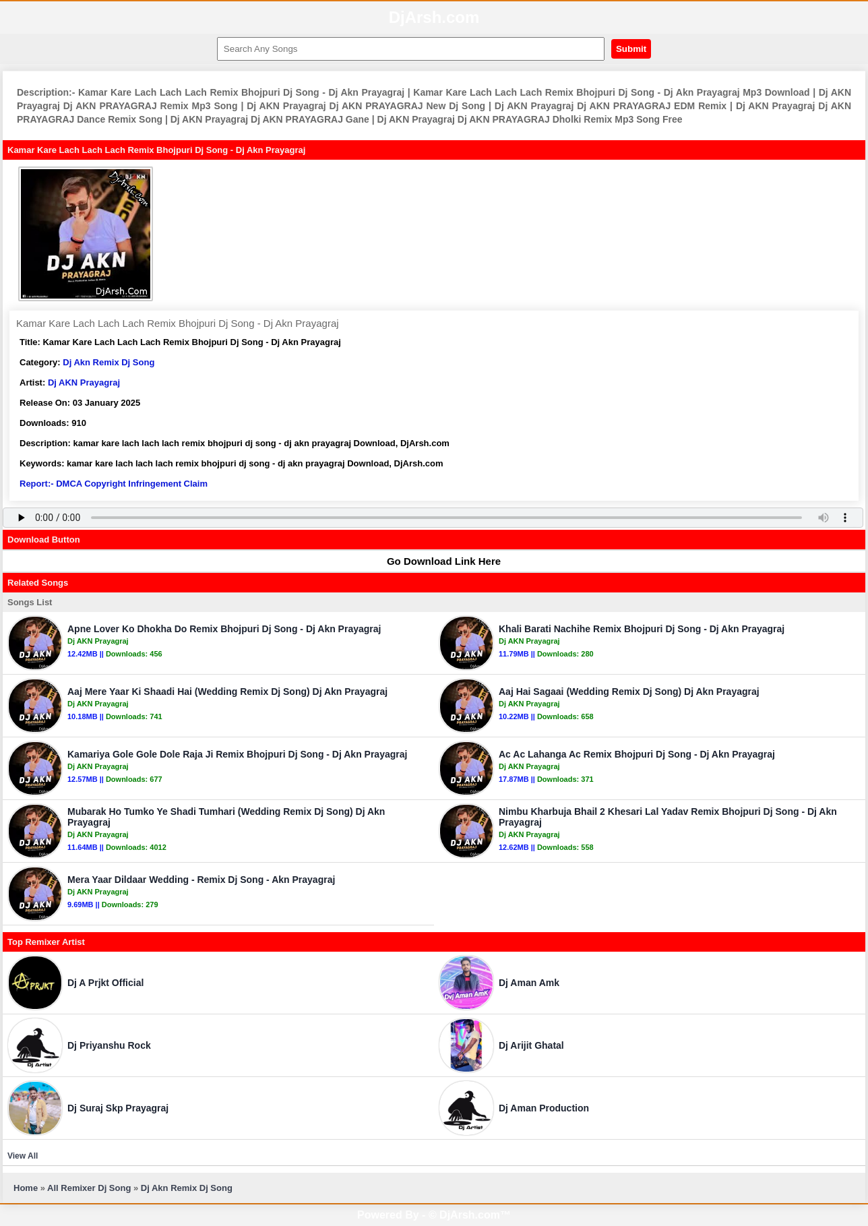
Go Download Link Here (437, 561)
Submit (631, 49)
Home (25, 1188)
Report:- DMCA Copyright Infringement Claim (114, 484)
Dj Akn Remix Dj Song (108, 362)
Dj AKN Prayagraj (84, 382)
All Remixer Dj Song (89, 1188)
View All (22, 1156)
